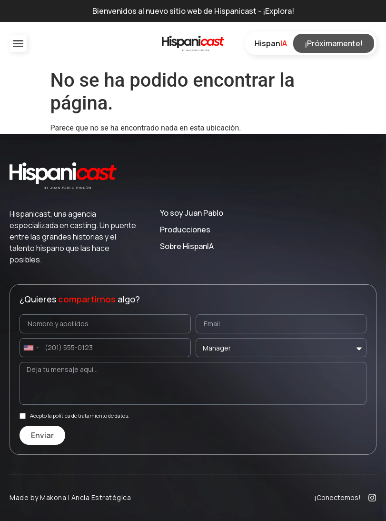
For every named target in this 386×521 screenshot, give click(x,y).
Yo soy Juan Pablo (191, 213)
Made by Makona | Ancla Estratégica (70, 497)
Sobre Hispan (187, 246)
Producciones (185, 229)
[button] (18, 43)
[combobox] (31, 348)
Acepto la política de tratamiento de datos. (79, 416)
